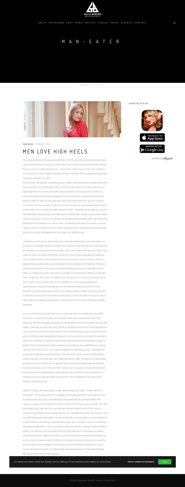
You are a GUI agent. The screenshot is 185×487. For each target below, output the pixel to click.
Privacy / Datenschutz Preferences (141, 462)
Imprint (99, 480)
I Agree (164, 462)
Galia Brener (28, 144)
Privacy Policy (109, 480)
